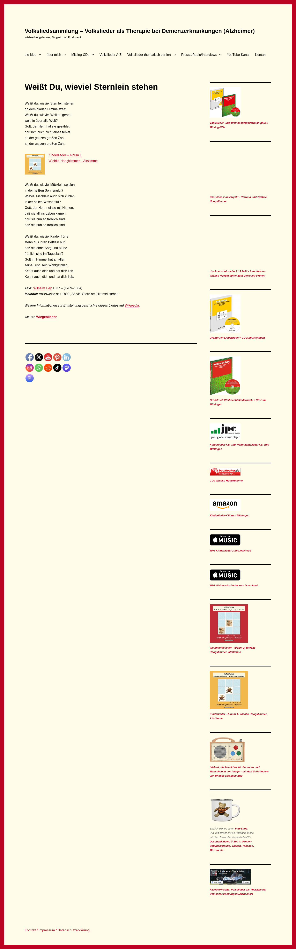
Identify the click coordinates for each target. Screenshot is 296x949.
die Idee (30, 54)
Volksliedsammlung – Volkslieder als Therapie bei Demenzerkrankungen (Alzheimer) (140, 31)
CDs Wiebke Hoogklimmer (226, 480)
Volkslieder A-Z (110, 54)
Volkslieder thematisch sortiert (149, 54)
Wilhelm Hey (42, 288)
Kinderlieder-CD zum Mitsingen (229, 515)
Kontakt (260, 54)
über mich (54, 54)
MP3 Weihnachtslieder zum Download (234, 585)
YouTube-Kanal (238, 54)
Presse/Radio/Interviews (199, 54)
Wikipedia (132, 305)
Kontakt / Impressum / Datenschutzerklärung (57, 930)
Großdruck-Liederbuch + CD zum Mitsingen (237, 337)
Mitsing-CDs (80, 54)
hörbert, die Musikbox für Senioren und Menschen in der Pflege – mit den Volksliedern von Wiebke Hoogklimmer (239, 771)
